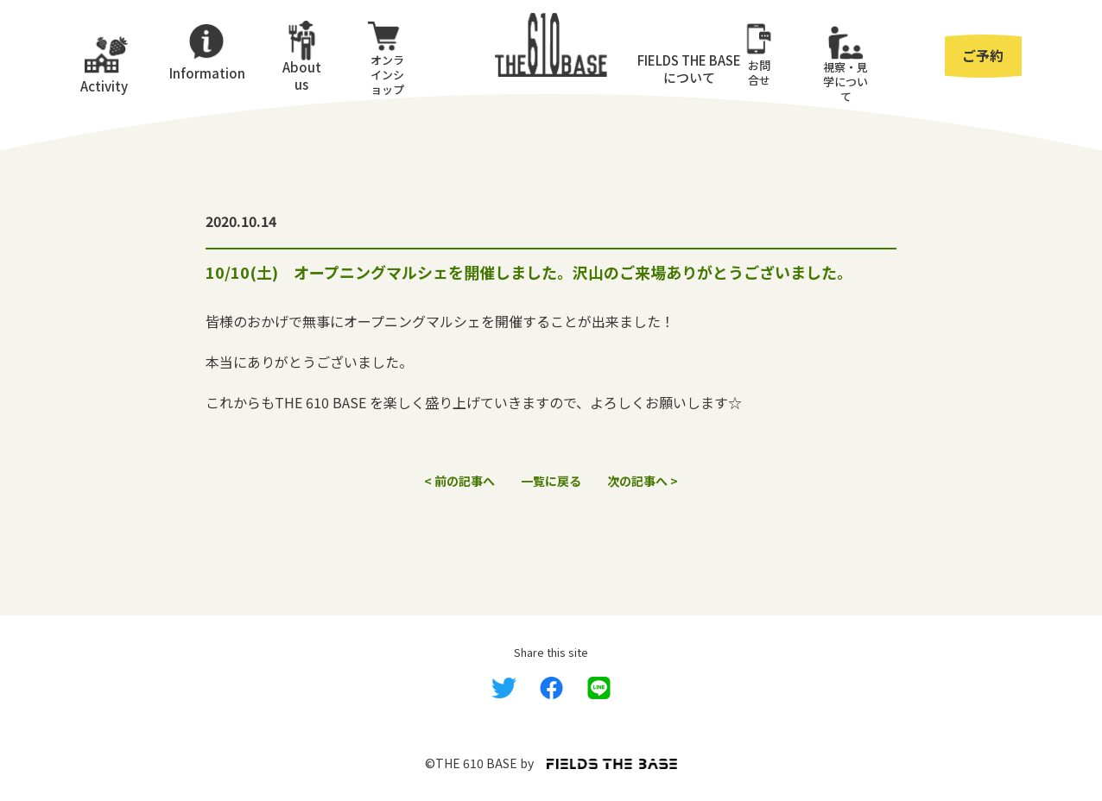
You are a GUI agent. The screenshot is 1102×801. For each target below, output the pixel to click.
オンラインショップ (387, 75)
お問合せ (759, 72)
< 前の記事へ (459, 480)
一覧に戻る (551, 480)
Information (206, 73)
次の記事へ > (642, 480)
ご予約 (983, 55)
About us (301, 75)
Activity (104, 86)
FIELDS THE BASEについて (689, 68)
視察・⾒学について (845, 81)
